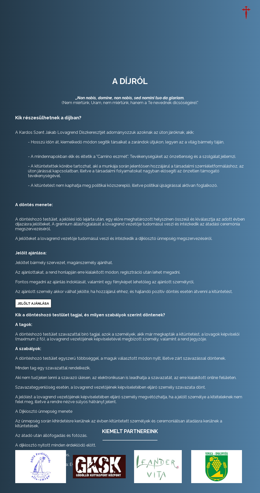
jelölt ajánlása (33, 303)
